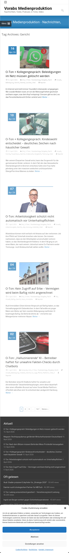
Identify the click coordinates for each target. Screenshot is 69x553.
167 (37, 409)
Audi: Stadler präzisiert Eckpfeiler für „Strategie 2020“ (25, 482)
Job (23, 229)
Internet (22, 83)
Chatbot (22, 375)
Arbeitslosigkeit (11, 229)
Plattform (46, 375)
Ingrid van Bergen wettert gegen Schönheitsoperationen (26, 500)
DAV (23, 80)
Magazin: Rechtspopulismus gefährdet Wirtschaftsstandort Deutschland (33, 437)
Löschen (28, 83)
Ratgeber (44, 80)
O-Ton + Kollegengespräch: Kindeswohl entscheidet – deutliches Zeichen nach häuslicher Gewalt (31, 145)
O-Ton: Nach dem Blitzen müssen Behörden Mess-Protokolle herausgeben (33, 444)
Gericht (16, 83)
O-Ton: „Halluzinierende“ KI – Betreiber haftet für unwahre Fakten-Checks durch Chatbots (33, 364)
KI (32, 375)
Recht (50, 80)
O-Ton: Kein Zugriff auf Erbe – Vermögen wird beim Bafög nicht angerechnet (34, 467)
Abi (57, 298)
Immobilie (29, 301)
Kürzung (29, 229)
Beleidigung (10, 83)
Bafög (13, 301)
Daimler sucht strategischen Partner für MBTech (23, 487)
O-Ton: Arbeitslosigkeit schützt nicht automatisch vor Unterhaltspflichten (33, 459)
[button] (65, 508)
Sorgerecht (37, 156)
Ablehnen (34, 537)
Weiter (46, 97)
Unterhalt (35, 229)
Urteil (34, 83)
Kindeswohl (30, 156)
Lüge (35, 375)
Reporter (43, 83)
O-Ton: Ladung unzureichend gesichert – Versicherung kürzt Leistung (31, 492)
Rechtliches (33, 550)
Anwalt (58, 80)
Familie (8, 156)
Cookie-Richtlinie (21, 550)
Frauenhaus (15, 156)
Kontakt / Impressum (46, 550)
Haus (23, 301)
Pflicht (40, 375)
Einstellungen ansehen (34, 544)
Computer (24, 372)
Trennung (45, 156)
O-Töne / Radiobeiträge (33, 80)
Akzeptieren (34, 530)
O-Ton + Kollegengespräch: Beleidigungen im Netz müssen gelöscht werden (34, 429)
